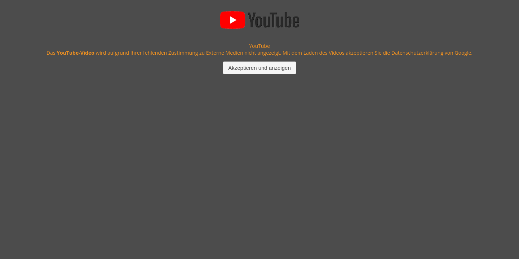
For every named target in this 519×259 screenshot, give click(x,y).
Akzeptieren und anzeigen (259, 68)
